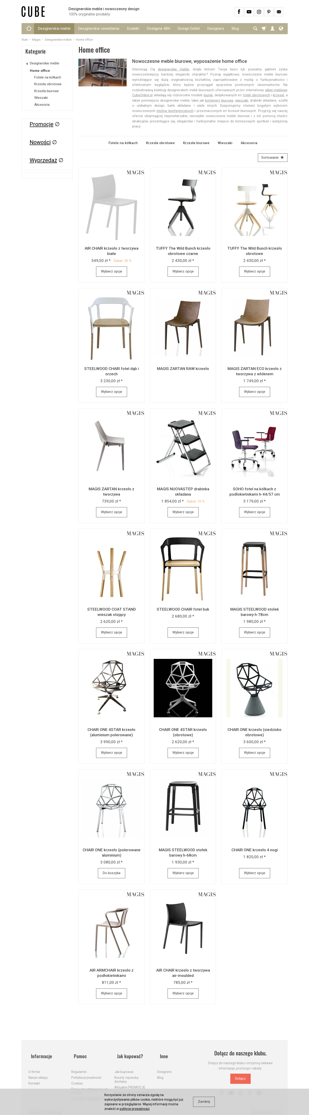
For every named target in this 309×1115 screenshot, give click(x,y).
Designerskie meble (54, 28)
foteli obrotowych (256, 95)
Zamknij (204, 1102)
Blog (160, 1073)
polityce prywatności (135, 1109)
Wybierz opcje (111, 273)
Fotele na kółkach (123, 143)
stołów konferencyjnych (174, 111)
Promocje (41, 124)
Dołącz (240, 1080)
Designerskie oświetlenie (98, 28)
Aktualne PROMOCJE (129, 1083)
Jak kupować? (128, 1054)
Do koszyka (111, 874)
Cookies (77, 1079)
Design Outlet (189, 28)
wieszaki (241, 100)
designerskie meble (173, 69)
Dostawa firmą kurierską (132, 1088)
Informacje (39, 1054)
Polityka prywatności (86, 1073)
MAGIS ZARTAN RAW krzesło (183, 370)
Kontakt (34, 1079)
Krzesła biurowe (196, 143)
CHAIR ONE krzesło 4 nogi (254, 851)
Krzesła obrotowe (160, 143)
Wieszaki (225, 143)
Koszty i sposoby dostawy (126, 1075)
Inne (161, 1054)
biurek (208, 95)
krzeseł (278, 95)
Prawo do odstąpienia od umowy (89, 1086)
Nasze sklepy (38, 1073)
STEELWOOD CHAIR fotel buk (183, 610)
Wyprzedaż (43, 160)
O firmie (34, 1067)
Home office (40, 71)
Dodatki (133, 28)
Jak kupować (124, 1067)
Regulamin (79, 1067)
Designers (215, 28)
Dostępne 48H (158, 28)
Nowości (40, 142)
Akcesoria (249, 143)
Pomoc (78, 1054)
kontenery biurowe (219, 100)
